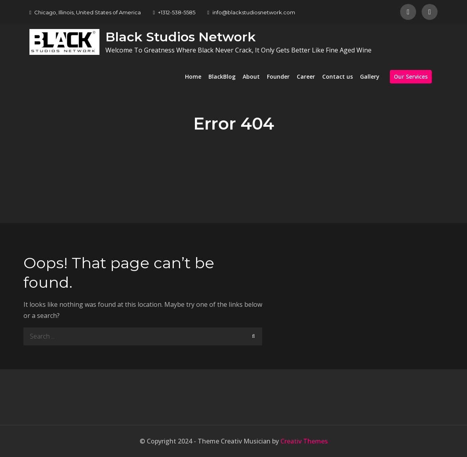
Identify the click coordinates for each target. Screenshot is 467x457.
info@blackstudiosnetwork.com (251, 12)
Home (193, 76)
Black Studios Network (180, 37)
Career (306, 76)
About (251, 76)
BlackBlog (221, 76)
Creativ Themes (304, 441)
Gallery (369, 76)
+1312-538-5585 (174, 12)
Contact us (337, 76)
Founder (278, 76)
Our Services (411, 76)
